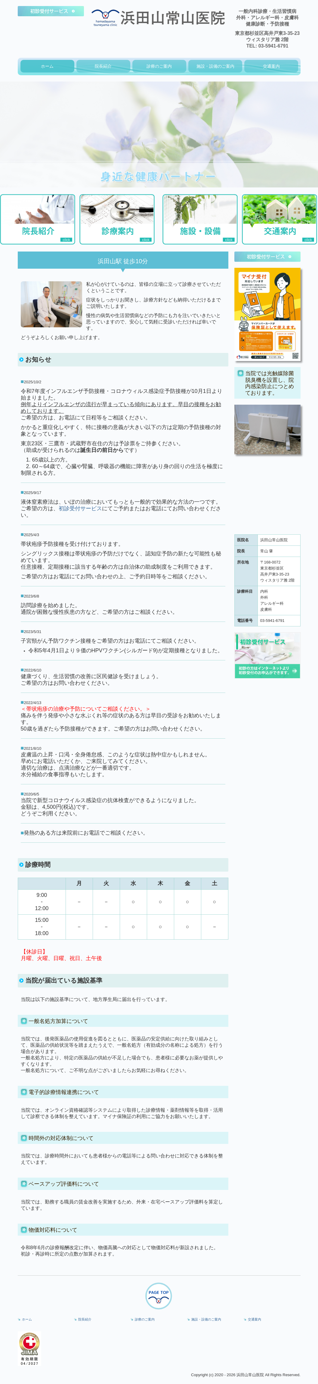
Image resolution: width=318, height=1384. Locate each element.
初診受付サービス (80, 508)
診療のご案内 (159, 66)
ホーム (47, 66)
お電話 (153, 508)
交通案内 (271, 66)
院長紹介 (103, 66)
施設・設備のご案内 (215, 66)
